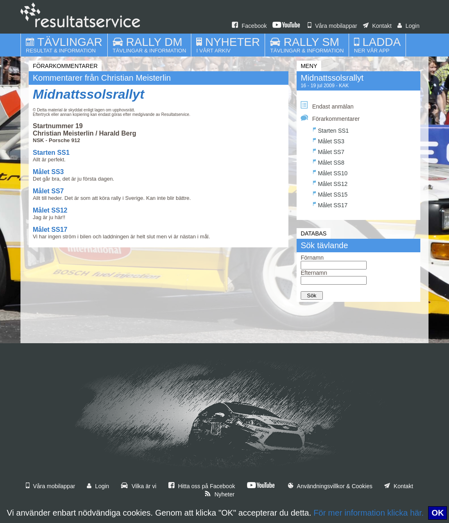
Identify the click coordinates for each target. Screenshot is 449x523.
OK (437, 512)
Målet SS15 (330, 193)
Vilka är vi (138, 486)
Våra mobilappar (332, 26)
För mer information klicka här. (368, 512)
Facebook (249, 26)
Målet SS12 (50, 210)
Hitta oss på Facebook (201, 486)
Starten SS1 (51, 152)
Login (408, 26)
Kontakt (377, 26)
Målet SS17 (50, 229)
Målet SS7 (48, 191)
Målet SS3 (48, 171)
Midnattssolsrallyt (88, 94)
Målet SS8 (329, 161)
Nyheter (219, 494)
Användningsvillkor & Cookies (330, 486)
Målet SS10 (330, 172)
